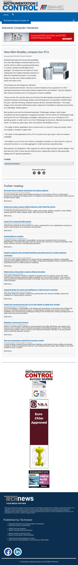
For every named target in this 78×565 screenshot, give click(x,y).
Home (6, 15)
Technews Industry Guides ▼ (16, 20)
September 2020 (8, 56)
